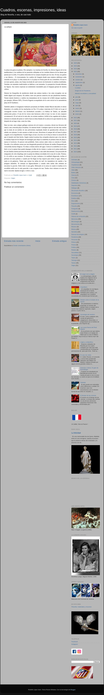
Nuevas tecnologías (77, 234)
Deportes (74, 185)
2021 (75, 120)
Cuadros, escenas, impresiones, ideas (33, 10)
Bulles (73, 172)
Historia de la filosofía (78, 216)
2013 (75, 143)
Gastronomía (75, 211)
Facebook (74, 641)
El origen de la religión (87, 274)
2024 (75, 69)
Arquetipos (83, 287)
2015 (75, 137)
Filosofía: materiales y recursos (81, 607)
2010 (75, 151)
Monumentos (75, 224)
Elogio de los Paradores (82, 90)
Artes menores (76, 167)
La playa (78, 88)
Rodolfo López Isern (81, 25)
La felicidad (76, 433)
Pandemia (74, 237)
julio (76, 97)
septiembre (79, 82)
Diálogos (74, 188)
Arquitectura (75, 165)
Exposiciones (75, 203)
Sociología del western (87, 314)
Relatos (73, 250)
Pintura (73, 242)
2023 (75, 71)
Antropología (75, 162)
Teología (74, 260)
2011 (75, 149)
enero (77, 114)
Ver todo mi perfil (76, 28)
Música (73, 229)
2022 (75, 117)
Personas (74, 239)
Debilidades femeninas (78, 183)
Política (73, 247)
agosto (77, 85)
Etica (73, 201)
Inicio (37, 241)
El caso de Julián (85, 355)
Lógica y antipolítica (86, 342)
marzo (77, 108)
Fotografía (74, 208)
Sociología (74, 255)
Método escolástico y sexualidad (85, 93)
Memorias (74, 219)
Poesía (73, 245)
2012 (75, 146)
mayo (77, 103)
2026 (75, 63)
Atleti (73, 170)
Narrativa (74, 232)
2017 (75, 132)
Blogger (73, 689)
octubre (78, 79)
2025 (75, 66)
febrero (77, 111)
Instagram (74, 644)
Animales (74, 159)
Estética (74, 198)
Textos (73, 263)
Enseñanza (75, 196)
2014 (75, 140)
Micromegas (75, 221)
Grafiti (73, 214)
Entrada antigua (59, 241)
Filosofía (74, 206)
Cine (72, 178)
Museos (73, 226)
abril (76, 105)
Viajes (13, 178)
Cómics (73, 180)
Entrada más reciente (13, 241)
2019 (75, 126)
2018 (75, 129)
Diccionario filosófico (78, 190)
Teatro (73, 257)
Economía (74, 193)
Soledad (83, 382)
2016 (75, 134)
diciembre (78, 74)
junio (77, 100)
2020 (75, 123)
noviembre (79, 77)
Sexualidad (75, 252)
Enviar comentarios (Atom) (22, 245)
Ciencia (73, 175)
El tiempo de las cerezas (88, 395)
